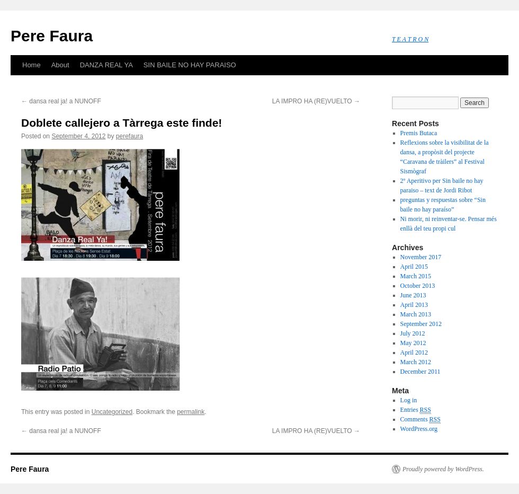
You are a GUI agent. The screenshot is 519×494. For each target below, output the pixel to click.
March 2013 (415, 314)
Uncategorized (112, 412)
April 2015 (414, 266)
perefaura (129, 136)
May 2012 (413, 343)
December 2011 (420, 371)
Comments (420, 420)
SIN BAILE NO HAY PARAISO (190, 65)
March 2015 (415, 276)
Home (31, 65)
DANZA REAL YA (106, 65)
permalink (190, 412)
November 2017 (421, 257)
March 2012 (415, 362)
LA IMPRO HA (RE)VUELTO (316, 101)
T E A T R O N (410, 39)
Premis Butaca (418, 133)
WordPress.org (418, 429)
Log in (408, 400)
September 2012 (421, 324)
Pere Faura (52, 36)
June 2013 (413, 295)
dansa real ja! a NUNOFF (61, 101)
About (60, 65)
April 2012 (414, 352)
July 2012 (412, 333)
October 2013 (417, 285)
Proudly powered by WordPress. (443, 469)
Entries (415, 410)
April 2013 (414, 304)
